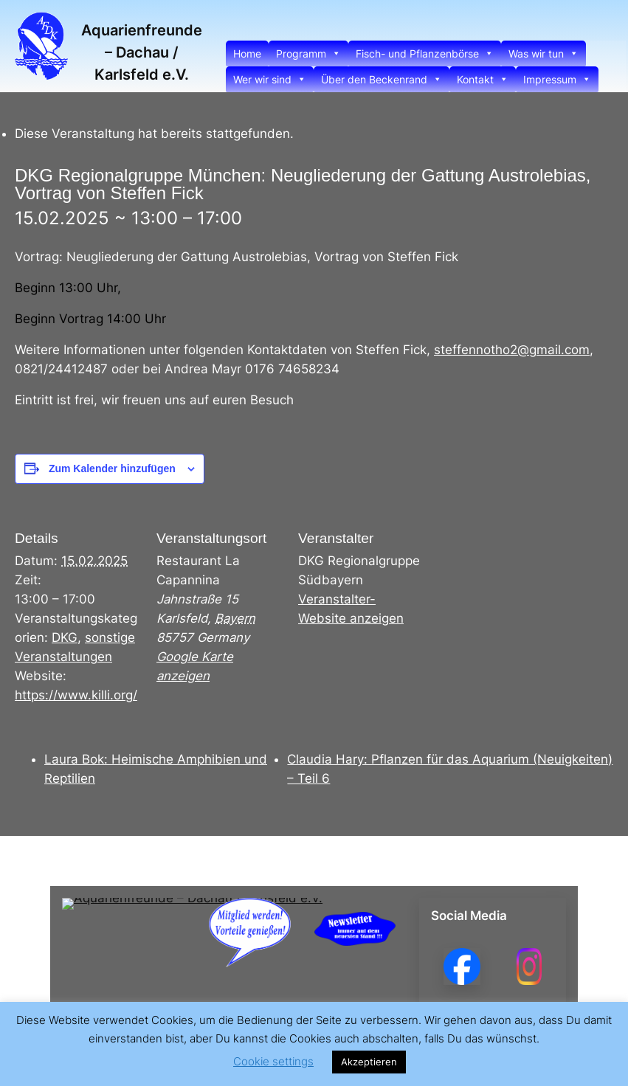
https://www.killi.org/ (76, 695)
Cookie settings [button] (273, 1061)
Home (247, 53)
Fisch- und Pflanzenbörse (425, 53)
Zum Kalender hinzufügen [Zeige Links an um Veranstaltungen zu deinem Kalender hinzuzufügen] (112, 468)
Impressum (557, 79)
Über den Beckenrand (381, 79)
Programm (308, 53)
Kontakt (482, 79)
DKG (64, 637)
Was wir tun (543, 53)
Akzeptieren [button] (369, 1062)
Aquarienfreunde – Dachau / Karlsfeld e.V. (141, 52)
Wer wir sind (269, 79)
